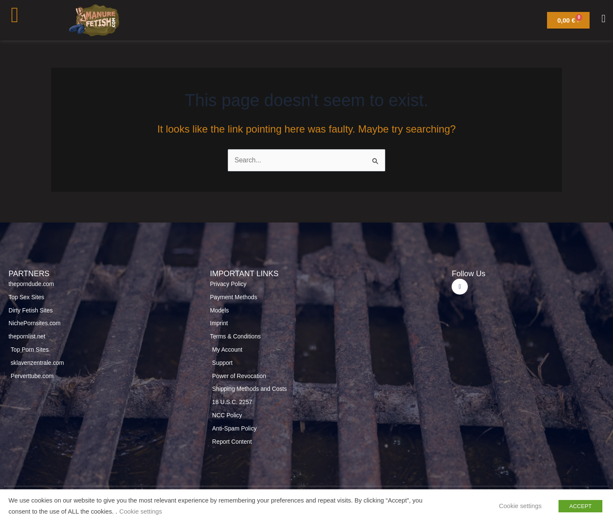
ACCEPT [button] (580, 506)
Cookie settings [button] (140, 512)
